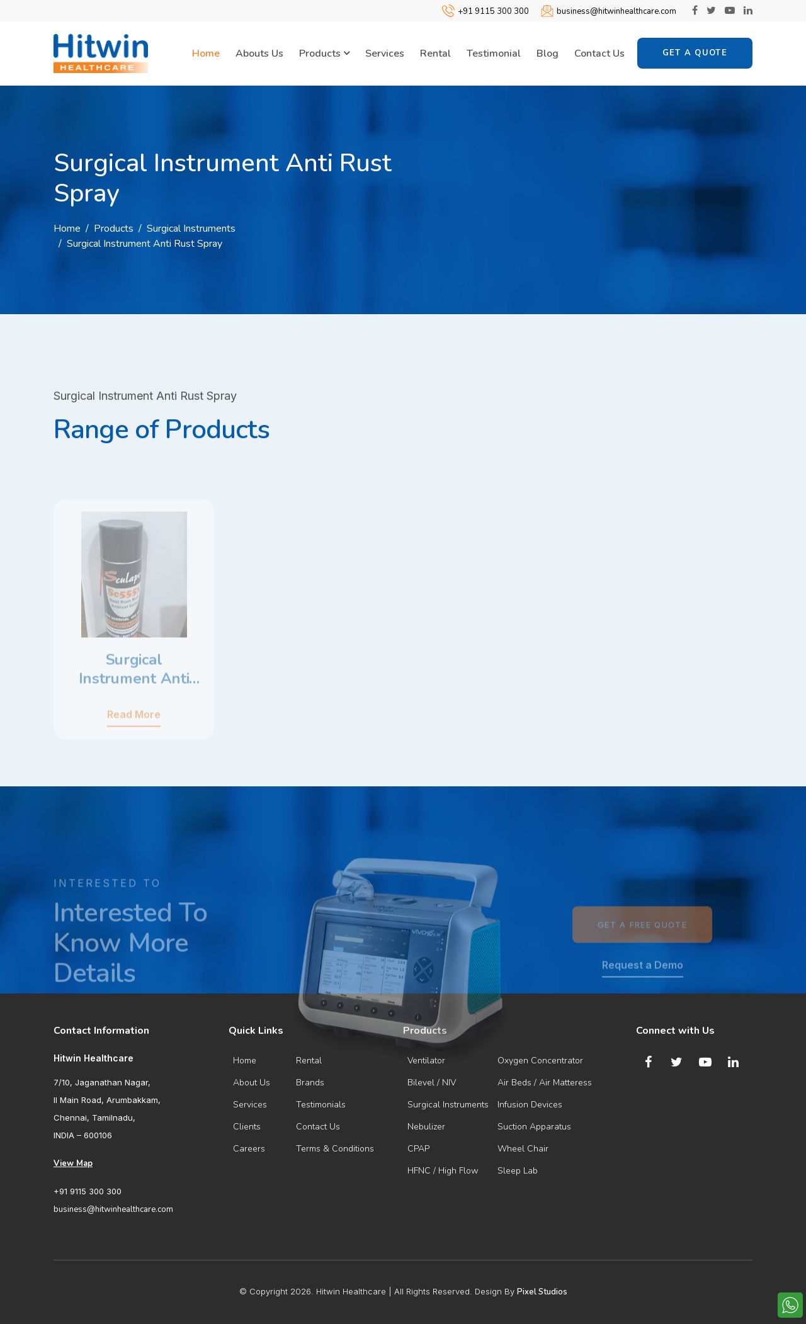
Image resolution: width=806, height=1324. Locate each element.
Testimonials (321, 1105)
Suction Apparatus (534, 1127)
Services (384, 53)
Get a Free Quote (642, 949)
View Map (73, 1163)
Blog (547, 53)
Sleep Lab (517, 1171)
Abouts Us (259, 53)
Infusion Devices (529, 1105)
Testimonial (494, 53)
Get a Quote (694, 53)
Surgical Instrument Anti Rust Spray (144, 244)
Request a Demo (642, 989)
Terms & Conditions (335, 1149)
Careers (249, 1149)
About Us (251, 1083)
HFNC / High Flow (443, 1171)
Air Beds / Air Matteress (544, 1083)
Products (324, 54)
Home (206, 53)
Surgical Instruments (191, 228)
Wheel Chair (522, 1149)
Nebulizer (426, 1127)
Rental (435, 53)
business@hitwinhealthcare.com (616, 11)
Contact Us (599, 53)
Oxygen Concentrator (540, 1061)
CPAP (418, 1149)
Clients (247, 1127)
